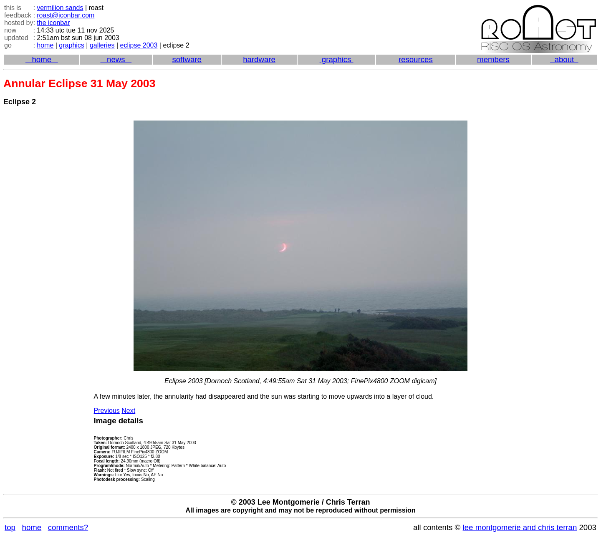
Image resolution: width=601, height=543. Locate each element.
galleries (102, 45)
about (564, 59)
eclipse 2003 (139, 45)
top (10, 527)
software (187, 59)
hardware (259, 59)
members (493, 59)
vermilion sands (60, 7)
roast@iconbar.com (65, 15)
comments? (68, 527)
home (45, 45)
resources (416, 59)
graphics (71, 45)
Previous (107, 410)
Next (128, 410)
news (115, 59)
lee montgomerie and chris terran (520, 527)
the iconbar (53, 22)
